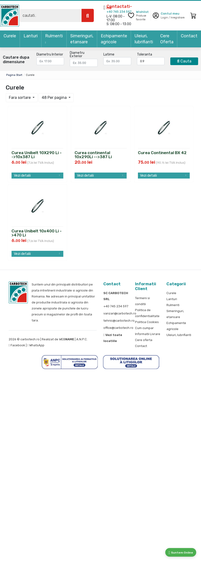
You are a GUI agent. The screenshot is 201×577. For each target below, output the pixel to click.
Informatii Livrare (147, 334)
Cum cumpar (144, 328)
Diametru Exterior (77, 54)
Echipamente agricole (114, 39)
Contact (189, 36)
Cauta (184, 61)
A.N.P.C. (82, 339)
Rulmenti (54, 38)
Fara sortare (20, 97)
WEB (66, 339)
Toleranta (144, 54)
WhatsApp (35, 345)
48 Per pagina (55, 97)
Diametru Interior (49, 54)
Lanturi (31, 36)
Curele (10, 36)
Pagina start (14, 75)
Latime (108, 54)
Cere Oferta (166, 39)
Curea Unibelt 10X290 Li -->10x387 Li (37, 154)
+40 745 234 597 (118, 11)
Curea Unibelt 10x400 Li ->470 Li (37, 232)
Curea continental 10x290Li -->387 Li (93, 154)
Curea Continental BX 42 (162, 153)
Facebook (17, 345)
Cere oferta (143, 340)
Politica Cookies (147, 322)
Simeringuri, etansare (81, 39)
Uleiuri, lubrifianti (144, 39)
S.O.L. (92, 339)
